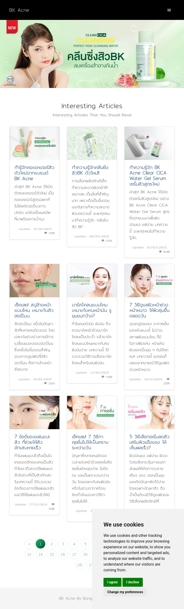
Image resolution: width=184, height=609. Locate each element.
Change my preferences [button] (125, 592)
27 (91, 565)
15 (52, 554)
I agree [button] (112, 582)
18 (85, 554)
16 (63, 554)
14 (41, 554)
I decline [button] (132, 582)
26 (79, 565)
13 (29, 554)
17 (74, 554)
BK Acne (19, 10)
